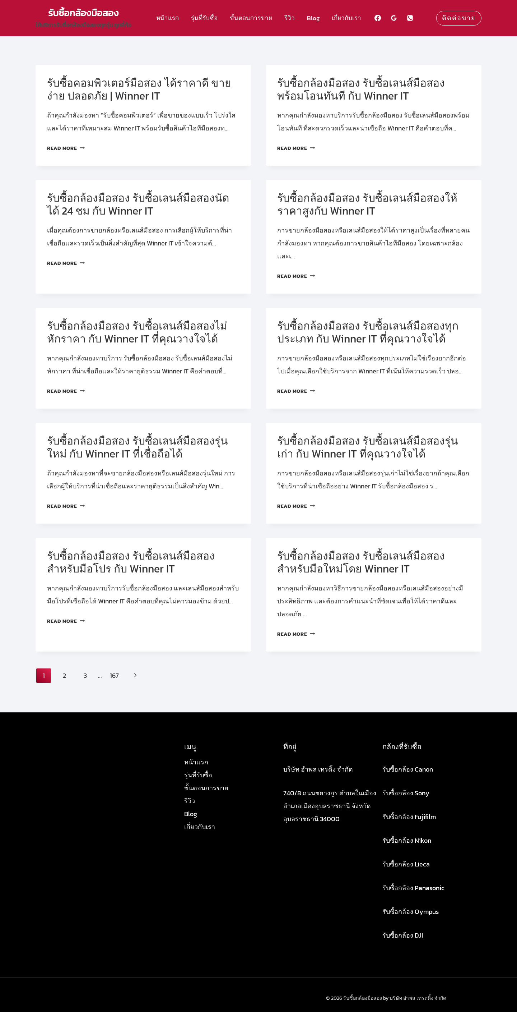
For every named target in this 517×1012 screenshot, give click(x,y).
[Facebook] (377, 18)
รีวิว (289, 18)
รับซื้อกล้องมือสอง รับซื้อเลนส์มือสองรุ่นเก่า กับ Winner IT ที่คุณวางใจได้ (367, 447)
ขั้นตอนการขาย (251, 18)
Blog (313, 18)
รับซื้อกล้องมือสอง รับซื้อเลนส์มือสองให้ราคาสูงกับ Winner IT (367, 204)
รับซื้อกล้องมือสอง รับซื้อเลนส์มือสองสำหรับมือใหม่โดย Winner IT (361, 562)
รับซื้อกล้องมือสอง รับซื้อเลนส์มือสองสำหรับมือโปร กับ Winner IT (131, 562)
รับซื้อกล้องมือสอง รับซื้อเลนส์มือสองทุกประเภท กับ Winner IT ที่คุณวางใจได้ (367, 332)
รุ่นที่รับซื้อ (204, 18)
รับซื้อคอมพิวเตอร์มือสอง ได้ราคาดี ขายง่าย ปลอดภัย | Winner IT (139, 89)
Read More (66, 148)
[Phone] (410, 18)
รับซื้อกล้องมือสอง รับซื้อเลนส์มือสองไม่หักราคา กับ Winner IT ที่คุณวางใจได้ (137, 332)
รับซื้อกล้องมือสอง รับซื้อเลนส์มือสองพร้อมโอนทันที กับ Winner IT (361, 89)
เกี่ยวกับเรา (346, 18)
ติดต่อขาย (459, 18)
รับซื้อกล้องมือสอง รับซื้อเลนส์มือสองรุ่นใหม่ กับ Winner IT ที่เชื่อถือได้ (137, 447)
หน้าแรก (167, 18)
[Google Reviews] (393, 18)
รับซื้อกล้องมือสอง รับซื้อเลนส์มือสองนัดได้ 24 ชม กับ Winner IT (138, 204)
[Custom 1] (426, 18)
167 (114, 675)
